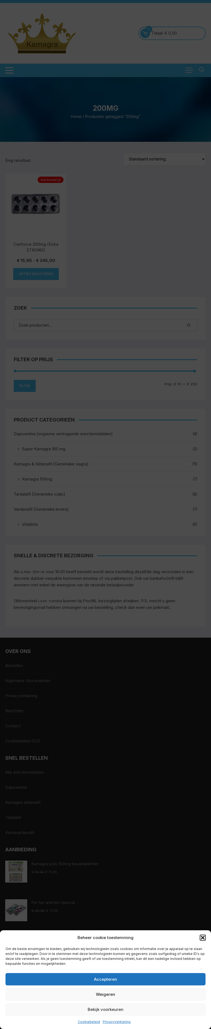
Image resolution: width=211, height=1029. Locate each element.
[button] (203, 937)
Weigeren (105, 994)
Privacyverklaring (117, 1022)
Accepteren (105, 979)
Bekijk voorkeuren (105, 1009)
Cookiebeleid (89, 1022)
